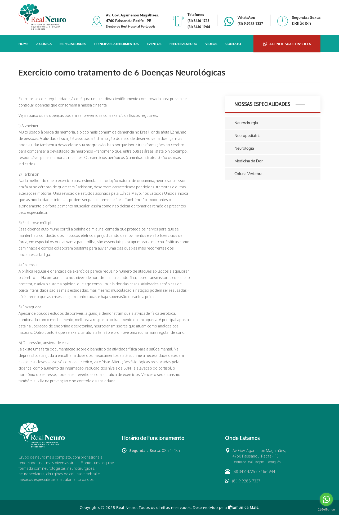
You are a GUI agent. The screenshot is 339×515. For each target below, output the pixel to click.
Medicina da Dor (248, 161)
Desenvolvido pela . (226, 507)
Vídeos (211, 43)
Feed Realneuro (183, 43)
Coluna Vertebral (249, 174)
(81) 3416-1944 (199, 26)
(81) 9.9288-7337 (250, 23)
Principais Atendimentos (116, 43)
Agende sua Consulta (287, 44)
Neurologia (244, 148)
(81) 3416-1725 (198, 20)
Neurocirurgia (246, 123)
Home (23, 43)
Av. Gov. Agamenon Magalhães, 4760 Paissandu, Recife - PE (132, 20)
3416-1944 (266, 471)
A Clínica (44, 43)
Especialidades (73, 43)
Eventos (154, 43)
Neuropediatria (247, 135)
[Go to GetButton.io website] (326, 509)
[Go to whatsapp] (326, 499)
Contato (233, 43)
